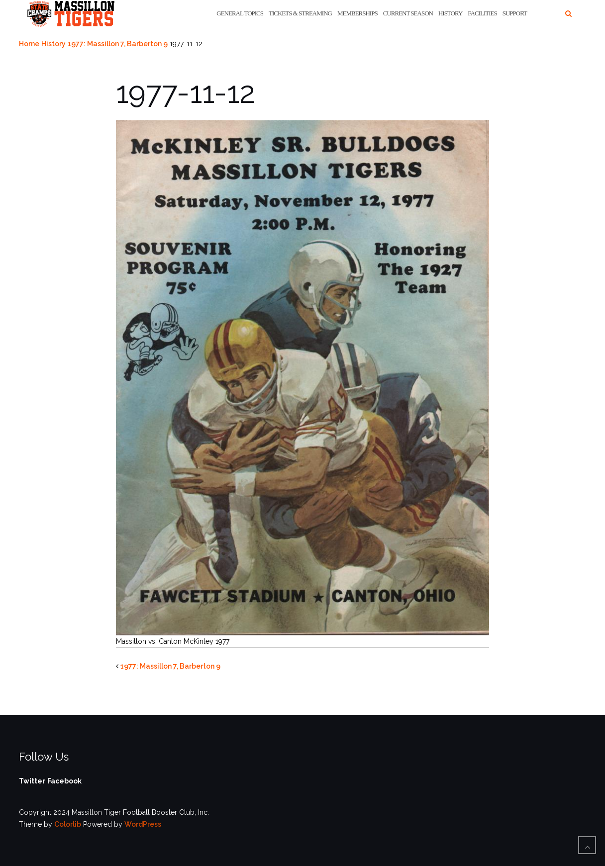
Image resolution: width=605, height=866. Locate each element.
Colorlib (67, 824)
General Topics (239, 13)
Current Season (408, 13)
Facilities (482, 13)
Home (29, 44)
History (450, 13)
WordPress (142, 824)
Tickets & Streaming (300, 13)
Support (515, 13)
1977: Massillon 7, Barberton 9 (118, 44)
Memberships (357, 13)
